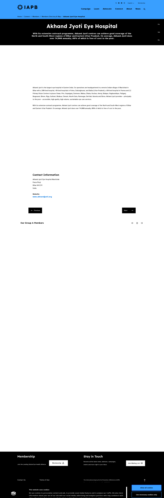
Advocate (107, 9)
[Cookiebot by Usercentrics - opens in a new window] (13, 493)
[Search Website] (144, 9)
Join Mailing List (135, 463)
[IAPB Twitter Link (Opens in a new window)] (116, 3)
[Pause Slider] (137, 223)
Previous (35, 210)
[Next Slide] (141, 223)
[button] (131, 3)
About (129, 9)
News (138, 9)
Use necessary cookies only (146, 481)
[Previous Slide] (132, 223)
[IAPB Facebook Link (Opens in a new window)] (119, 3)
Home (19, 16)
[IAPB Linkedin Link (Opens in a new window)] (121, 3)
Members (35, 16)
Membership (141, 3)
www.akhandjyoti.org (42, 197)
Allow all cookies (146, 475)
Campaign (85, 9)
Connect (119, 9)
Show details (34, 492)
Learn (96, 9)
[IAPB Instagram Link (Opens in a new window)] (124, 3)
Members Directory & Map (51, 16)
